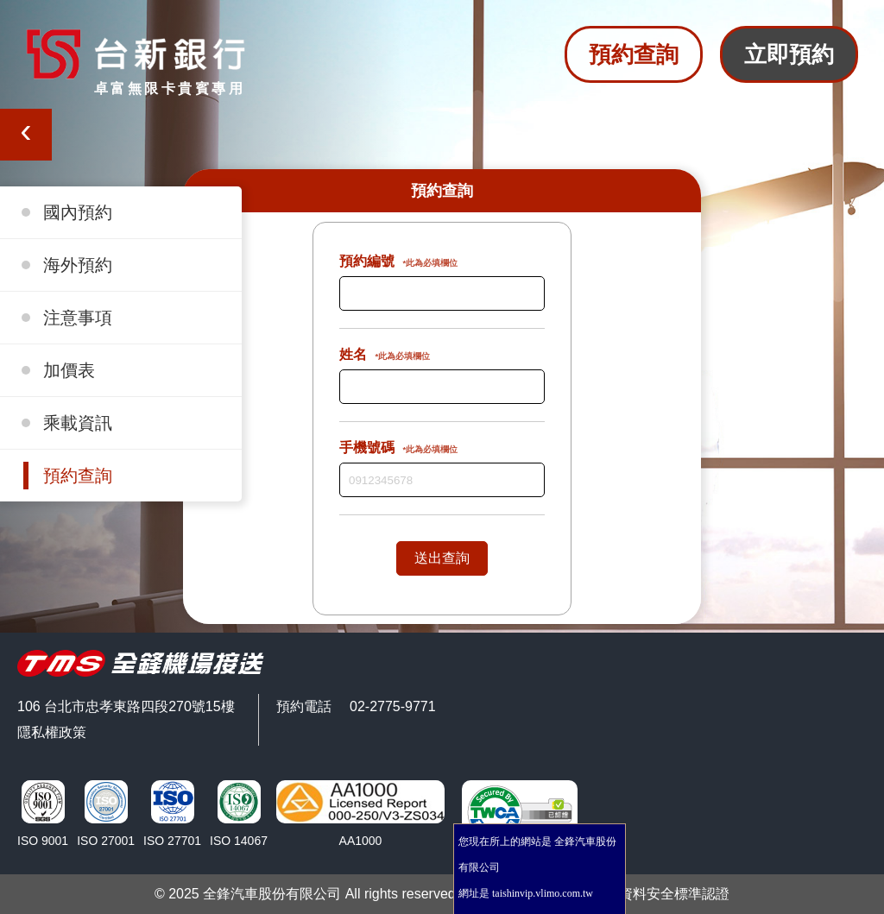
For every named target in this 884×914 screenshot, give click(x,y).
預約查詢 (634, 54)
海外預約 (77, 264)
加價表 (69, 370)
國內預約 (77, 212)
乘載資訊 (77, 422)
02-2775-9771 (393, 706)
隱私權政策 (51, 732)
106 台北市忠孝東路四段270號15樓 (126, 706)
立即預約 (789, 54)
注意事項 (77, 317)
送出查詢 (442, 558)
